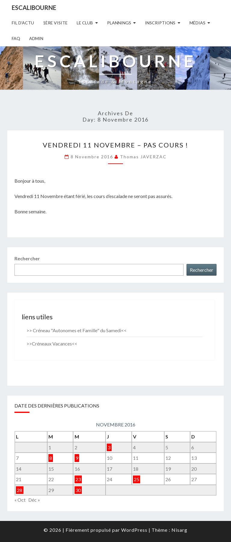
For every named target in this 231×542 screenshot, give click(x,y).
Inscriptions (160, 22)
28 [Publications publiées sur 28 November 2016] (19, 490)
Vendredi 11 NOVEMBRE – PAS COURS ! (115, 145)
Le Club (85, 22)
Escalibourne (34, 7)
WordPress (134, 530)
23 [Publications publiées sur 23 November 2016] (78, 479)
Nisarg (179, 530)
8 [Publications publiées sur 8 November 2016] (50, 458)
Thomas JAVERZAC (143, 156)
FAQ (16, 38)
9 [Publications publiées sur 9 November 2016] (76, 458)
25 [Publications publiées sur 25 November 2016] (136, 479)
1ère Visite (55, 22)
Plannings (119, 22)
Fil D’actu (23, 22)
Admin (36, 38)
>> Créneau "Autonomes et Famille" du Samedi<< (76, 330)
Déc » (34, 500)
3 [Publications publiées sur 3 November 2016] (109, 447)
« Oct (20, 500)
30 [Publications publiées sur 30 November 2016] (78, 490)
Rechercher (27, 258)
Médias (197, 22)
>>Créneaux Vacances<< (51, 343)
